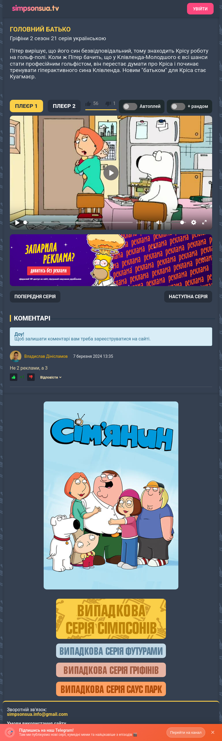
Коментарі (32, 318)
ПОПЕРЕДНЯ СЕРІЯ (35, 296)
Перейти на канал (185, 732)
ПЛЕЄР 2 (64, 106)
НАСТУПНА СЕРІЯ (188, 296)
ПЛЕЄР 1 (26, 106)
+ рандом (189, 106)
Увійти (200, 9)
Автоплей (141, 106)
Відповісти (51, 377)
